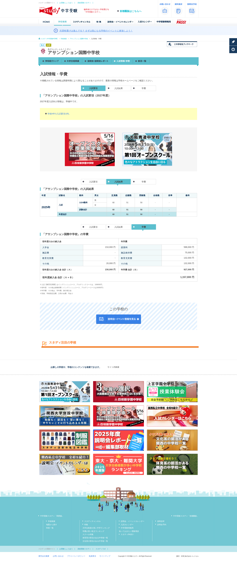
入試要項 (93, 181)
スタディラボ (101, 549)
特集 (86, 525)
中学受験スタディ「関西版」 (52, 516)
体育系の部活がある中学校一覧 (95, 538)
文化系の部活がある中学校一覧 (95, 541)
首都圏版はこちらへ (130, 11)
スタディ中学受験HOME (49, 39)
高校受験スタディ (84, 3)
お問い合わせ (58, 556)
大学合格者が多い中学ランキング (96, 528)
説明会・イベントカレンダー (132, 521)
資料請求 (160, 521)
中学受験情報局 (127, 528)
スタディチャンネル (92, 521)
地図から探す (51, 525)
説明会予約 (161, 525)
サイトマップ (104, 556)
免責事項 (92, 556)
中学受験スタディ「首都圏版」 (186, 516)
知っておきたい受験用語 (129, 531)
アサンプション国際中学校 (79, 39)
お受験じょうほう (66, 3)
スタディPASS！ (128, 534)
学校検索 (64, 39)
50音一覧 (50, 528)
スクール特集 (88, 534)
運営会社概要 (43, 556)
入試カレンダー (127, 525)
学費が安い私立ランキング (93, 531)
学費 (144, 88)
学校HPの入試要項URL (58, 113)
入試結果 (118, 88)
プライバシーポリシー (76, 556)
